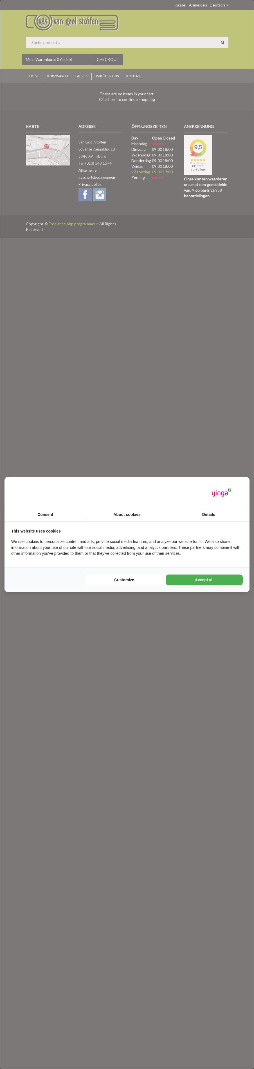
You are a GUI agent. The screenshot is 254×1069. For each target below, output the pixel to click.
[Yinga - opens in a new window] (222, 493)
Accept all (204, 580)
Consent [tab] (45, 514)
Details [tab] (208, 514)
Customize (124, 580)
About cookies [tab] (126, 514)
